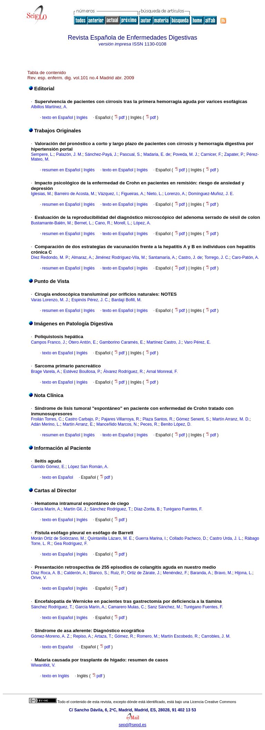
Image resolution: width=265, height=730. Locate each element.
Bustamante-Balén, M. (51, 223)
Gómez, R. (124, 636)
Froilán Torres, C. (47, 419)
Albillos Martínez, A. (49, 106)
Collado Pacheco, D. (188, 538)
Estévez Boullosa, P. (82, 371)
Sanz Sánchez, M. (164, 607)
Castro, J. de (190, 257)
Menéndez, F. (175, 572)
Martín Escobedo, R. (180, 636)
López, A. (142, 223)
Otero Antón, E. (82, 342)
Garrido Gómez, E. (48, 466)
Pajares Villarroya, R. (120, 419)
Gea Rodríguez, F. (70, 543)
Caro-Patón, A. (245, 257)
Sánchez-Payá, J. (101, 154)
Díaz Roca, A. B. (46, 572)
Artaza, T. (103, 636)
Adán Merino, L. (45, 424)
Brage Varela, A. (46, 371)
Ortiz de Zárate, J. (143, 572)
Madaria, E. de (156, 154)
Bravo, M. (223, 572)
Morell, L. (122, 223)
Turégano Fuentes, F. (183, 509)
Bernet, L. (83, 223)
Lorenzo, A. (175, 193)
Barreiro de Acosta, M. (75, 193)
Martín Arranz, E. (78, 424)
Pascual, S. (130, 154)
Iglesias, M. (41, 193)
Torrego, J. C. (216, 257)
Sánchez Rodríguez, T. (110, 509)
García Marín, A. (46, 509)
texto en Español (57, 117)
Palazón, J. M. (69, 154)
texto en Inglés (55, 675)
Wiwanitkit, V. (43, 665)
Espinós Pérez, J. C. (90, 299)
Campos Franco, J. (48, 342)
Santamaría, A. (162, 257)
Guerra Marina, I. (151, 538)
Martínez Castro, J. (164, 342)
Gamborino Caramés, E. (121, 342)
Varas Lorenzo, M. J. (50, 299)
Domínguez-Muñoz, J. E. (211, 193)
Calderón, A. (75, 572)
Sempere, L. (42, 154)
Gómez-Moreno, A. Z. (51, 636)
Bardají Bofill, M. (126, 299)
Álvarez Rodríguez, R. (123, 371)
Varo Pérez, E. (197, 342)
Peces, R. (149, 424)
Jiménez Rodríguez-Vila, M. (120, 257)
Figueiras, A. (132, 193)
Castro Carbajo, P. (82, 419)
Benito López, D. (176, 424)
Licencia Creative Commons (213, 702)
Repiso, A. (82, 636)
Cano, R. (103, 223)
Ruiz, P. (118, 572)
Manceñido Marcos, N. (117, 424)
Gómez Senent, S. (193, 419)
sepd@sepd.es (132, 724)
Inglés (81, 117)
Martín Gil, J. (75, 509)
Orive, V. (39, 577)
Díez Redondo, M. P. (50, 257)
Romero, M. (148, 636)
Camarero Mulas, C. (126, 607)
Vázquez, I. (108, 193)
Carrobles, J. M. (215, 636)
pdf (120, 117)
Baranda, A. (201, 572)
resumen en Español (61, 170)
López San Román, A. (88, 466)
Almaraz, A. (81, 257)
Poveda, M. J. (185, 154)
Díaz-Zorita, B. (147, 509)
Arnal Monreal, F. (162, 371)
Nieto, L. (154, 193)
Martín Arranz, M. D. (231, 419)
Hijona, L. (243, 572)
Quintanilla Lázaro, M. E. (110, 538)
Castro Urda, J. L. (226, 538)
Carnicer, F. (211, 154)
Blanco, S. (98, 572)
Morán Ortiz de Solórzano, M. (58, 538)
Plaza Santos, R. (158, 419)
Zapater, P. (234, 154)
